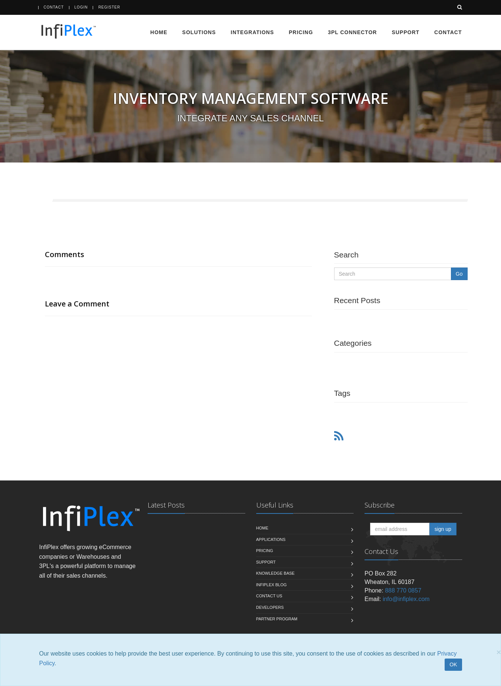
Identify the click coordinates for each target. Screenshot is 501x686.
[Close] (499, 652)
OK (453, 664)
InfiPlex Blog (271, 584)
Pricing (301, 32)
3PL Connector (352, 32)
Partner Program (276, 619)
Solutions (199, 32)
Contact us (269, 596)
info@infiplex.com (406, 599)
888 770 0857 (403, 590)
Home (158, 32)
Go (459, 274)
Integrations (252, 32)
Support (405, 32)
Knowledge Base (275, 573)
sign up (443, 529)
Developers (270, 607)
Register (109, 7)
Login (81, 7)
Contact (54, 7)
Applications (271, 539)
